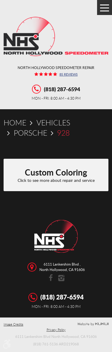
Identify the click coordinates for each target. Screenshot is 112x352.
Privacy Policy (56, 330)
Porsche (30, 133)
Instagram (61, 278)
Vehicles (53, 123)
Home (15, 123)
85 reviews (68, 74)
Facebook (51, 278)
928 (63, 133)
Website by (92, 324)
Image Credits (13, 324)
